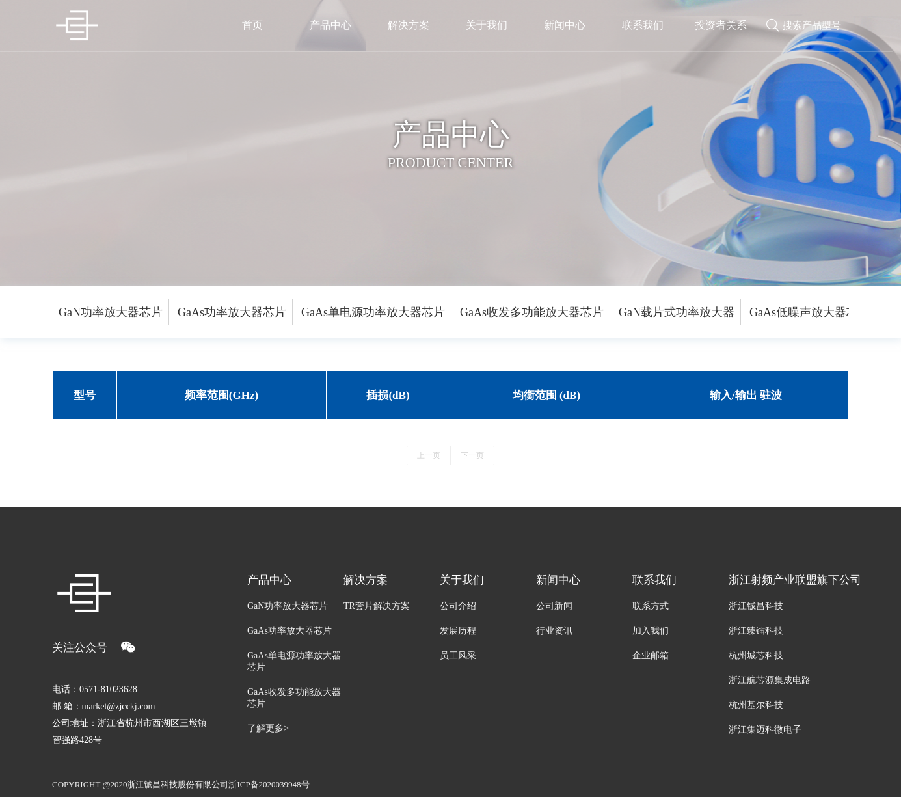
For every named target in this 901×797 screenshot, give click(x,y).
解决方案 (365, 580)
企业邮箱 (650, 655)
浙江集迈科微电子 (765, 730)
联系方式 (650, 606)
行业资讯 (554, 631)
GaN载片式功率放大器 (676, 312)
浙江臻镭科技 (756, 631)
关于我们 (462, 580)
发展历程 (458, 631)
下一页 (472, 455)
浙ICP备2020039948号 (268, 784)
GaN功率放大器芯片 (111, 312)
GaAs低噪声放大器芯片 (809, 312)
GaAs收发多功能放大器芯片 (532, 312)
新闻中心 (558, 580)
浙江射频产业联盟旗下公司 (789, 580)
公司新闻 (554, 606)
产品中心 (269, 580)
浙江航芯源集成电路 (770, 680)
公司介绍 (458, 606)
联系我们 (654, 580)
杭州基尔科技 (756, 705)
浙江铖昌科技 (756, 606)
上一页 (428, 455)
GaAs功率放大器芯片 (232, 312)
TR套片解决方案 (376, 606)
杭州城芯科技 (756, 655)
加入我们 (650, 631)
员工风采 (458, 655)
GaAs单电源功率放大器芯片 (373, 312)
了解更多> (268, 728)
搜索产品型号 (811, 26)
